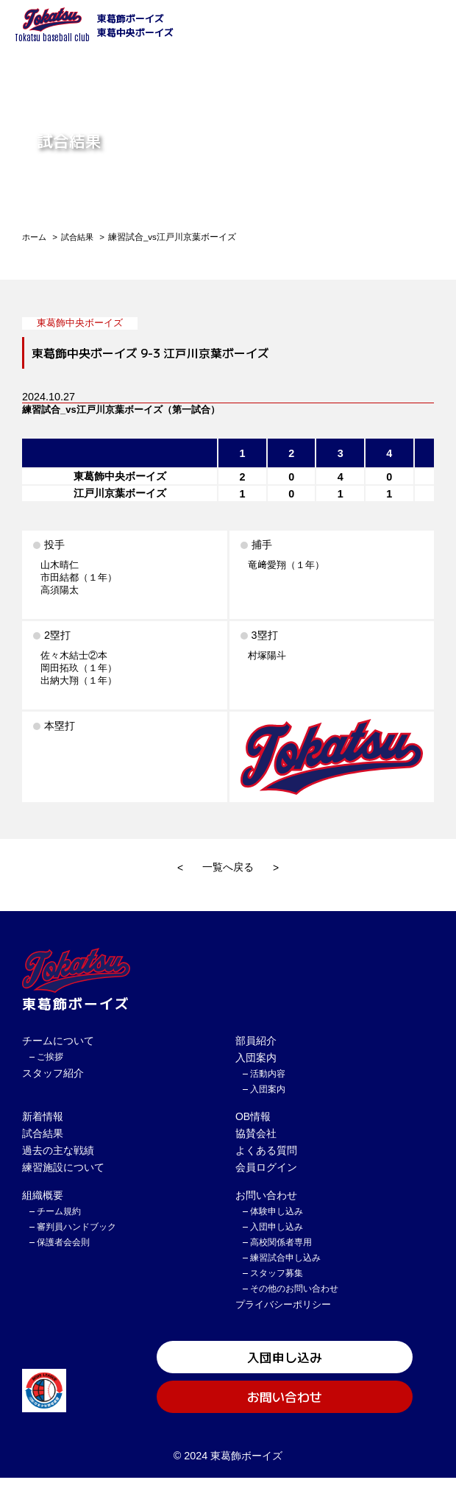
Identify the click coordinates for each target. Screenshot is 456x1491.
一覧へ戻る (228, 868)
